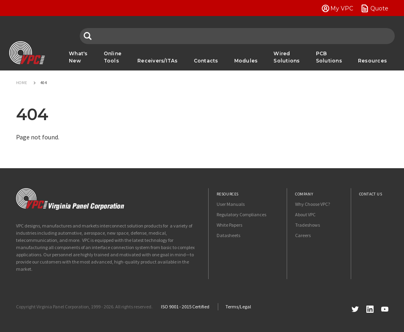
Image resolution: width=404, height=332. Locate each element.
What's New (78, 57)
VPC (27, 52)
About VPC (305, 214)
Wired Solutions (286, 57)
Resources (372, 61)
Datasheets (228, 235)
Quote (379, 8)
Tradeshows (307, 225)
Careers (303, 235)
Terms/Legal (238, 307)
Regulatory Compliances (241, 214)
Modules (246, 61)
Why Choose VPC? (312, 204)
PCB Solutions (329, 57)
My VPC (341, 8)
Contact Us (370, 194)
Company (304, 194)
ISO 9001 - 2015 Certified (185, 307)
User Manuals (231, 204)
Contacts (206, 61)
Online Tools (113, 57)
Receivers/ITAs (157, 61)
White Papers (229, 225)
